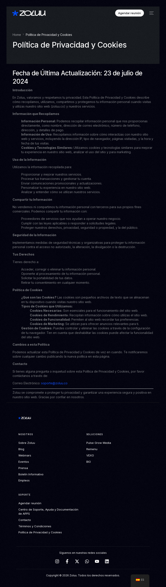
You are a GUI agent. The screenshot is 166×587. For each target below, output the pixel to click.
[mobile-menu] (151, 13)
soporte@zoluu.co (54, 383)
